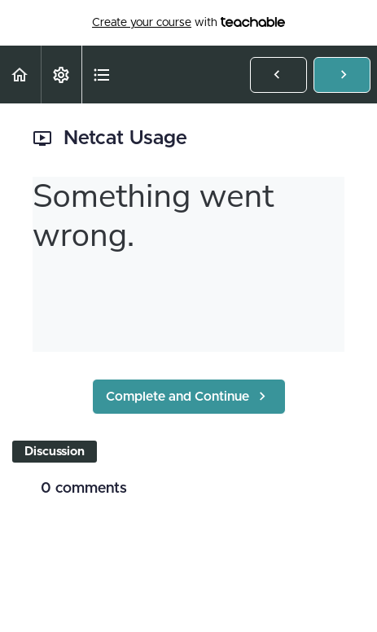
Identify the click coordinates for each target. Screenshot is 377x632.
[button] (20, 74)
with (188, 23)
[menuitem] (61, 74)
